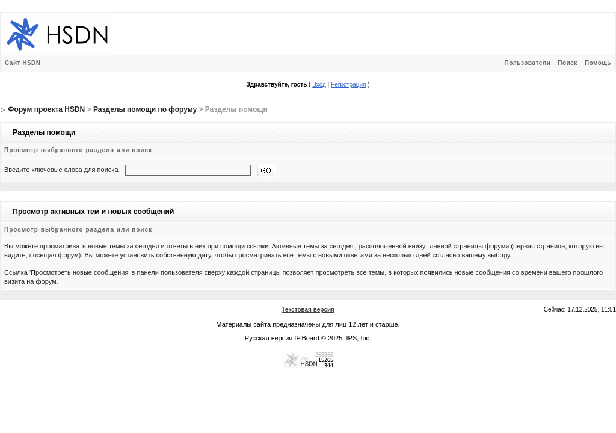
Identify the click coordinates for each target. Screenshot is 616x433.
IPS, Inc (358, 338)
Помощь (598, 63)
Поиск (568, 63)
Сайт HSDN (23, 63)
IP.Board (306, 338)
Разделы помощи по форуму (145, 109)
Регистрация (348, 84)
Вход (319, 84)
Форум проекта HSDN (46, 109)
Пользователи (527, 63)
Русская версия (268, 338)
